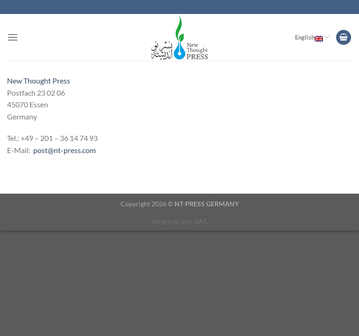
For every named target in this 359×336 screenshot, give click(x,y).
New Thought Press (38, 80)
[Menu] (12, 37)
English (312, 37)
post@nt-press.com (64, 150)
